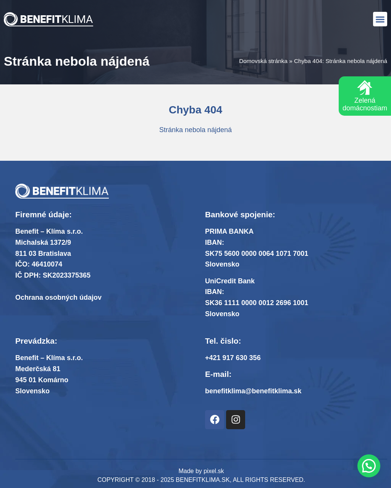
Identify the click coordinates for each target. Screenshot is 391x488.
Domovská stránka (263, 61)
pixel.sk (214, 471)
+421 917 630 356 (233, 358)
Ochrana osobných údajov (58, 297)
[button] (380, 19)
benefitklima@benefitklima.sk (253, 391)
